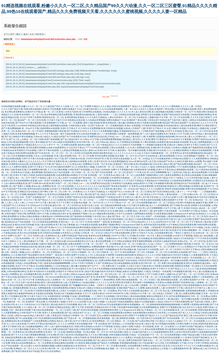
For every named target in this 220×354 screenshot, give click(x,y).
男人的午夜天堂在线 (148, 197)
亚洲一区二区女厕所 (164, 326)
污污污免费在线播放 (185, 167)
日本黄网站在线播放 (91, 112)
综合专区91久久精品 (192, 307)
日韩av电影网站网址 (16, 271)
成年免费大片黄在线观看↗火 (167, 211)
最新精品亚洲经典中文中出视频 (84, 208)
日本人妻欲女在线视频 (161, 235)
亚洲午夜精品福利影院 (141, 246)
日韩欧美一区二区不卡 (184, 112)
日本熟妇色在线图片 (180, 158)
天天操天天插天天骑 (135, 266)
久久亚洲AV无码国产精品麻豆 (189, 326)
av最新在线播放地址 (111, 315)
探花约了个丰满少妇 (136, 172)
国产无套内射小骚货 (177, 120)
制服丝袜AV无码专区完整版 (201, 197)
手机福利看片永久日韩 (152, 343)
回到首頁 (39, 34)
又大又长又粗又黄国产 (201, 117)
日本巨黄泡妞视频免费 (17, 142)
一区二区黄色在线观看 (12, 285)
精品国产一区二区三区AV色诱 (31, 120)
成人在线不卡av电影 (68, 178)
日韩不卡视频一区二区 (132, 194)
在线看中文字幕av (191, 211)
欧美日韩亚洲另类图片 (121, 282)
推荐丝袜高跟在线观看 (38, 189)
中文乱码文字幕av (75, 147)
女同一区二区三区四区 (197, 216)
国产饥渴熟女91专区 (76, 131)
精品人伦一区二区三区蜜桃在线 (71, 257)
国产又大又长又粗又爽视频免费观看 (28, 335)
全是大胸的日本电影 (176, 128)
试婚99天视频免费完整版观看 (53, 244)
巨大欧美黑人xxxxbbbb (15, 125)
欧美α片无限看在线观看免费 (148, 123)
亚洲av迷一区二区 (204, 233)
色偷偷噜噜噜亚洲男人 (109, 310)
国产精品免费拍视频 (10, 158)
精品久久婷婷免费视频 (139, 219)
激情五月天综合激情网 (205, 266)
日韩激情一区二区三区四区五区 (86, 315)
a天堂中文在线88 (173, 131)
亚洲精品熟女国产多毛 (60, 213)
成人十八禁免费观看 (106, 134)
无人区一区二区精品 (139, 158)
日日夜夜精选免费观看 (181, 180)
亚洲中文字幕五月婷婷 (194, 145)
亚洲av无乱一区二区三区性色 (196, 131)
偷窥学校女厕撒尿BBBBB (13, 268)
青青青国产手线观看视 (106, 277)
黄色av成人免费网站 (82, 164)
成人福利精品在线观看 (75, 161)
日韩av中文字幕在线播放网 (116, 233)
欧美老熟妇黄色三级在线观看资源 (180, 125)
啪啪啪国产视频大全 (36, 194)
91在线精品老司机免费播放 (136, 268)
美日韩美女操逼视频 (119, 158)
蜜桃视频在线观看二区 (187, 169)
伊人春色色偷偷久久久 (132, 329)
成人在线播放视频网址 (33, 326)
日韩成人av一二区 (116, 136)
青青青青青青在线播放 (100, 337)
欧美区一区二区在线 (55, 332)
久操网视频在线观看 (142, 213)
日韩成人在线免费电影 (26, 263)
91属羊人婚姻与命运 (168, 274)
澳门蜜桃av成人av (198, 348)
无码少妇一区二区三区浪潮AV (122, 274)
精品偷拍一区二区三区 (151, 290)
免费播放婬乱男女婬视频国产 (19, 321)
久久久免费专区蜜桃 (16, 167)
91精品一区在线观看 (191, 257)
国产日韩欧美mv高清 (75, 158)
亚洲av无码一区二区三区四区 (29, 131)
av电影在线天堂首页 (160, 346)
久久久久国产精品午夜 (12, 109)
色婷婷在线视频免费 (45, 175)
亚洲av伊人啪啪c (175, 145)
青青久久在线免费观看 (37, 268)
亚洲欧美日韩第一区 (139, 235)
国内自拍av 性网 (149, 337)
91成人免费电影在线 (140, 147)
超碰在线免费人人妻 (155, 288)
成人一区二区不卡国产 (26, 178)
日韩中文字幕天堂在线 (32, 158)
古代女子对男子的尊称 (30, 117)
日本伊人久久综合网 (76, 301)
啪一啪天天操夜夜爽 (65, 134)
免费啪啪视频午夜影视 (55, 131)
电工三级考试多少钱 (176, 172)
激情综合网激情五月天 (157, 296)
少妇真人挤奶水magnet (73, 274)
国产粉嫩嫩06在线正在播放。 (83, 285)
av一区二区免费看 (73, 123)
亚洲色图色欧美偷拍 (74, 117)
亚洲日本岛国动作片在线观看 (41, 271)
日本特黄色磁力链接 (198, 178)
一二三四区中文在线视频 (105, 200)
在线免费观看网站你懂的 (63, 288)
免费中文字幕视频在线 (121, 169)
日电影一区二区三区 (84, 172)
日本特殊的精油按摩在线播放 (76, 227)
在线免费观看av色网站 (67, 175)
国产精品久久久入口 (61, 164)
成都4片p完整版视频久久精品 (136, 271)
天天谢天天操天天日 (56, 120)
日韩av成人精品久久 (43, 136)
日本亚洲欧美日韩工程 (57, 335)
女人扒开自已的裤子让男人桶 (173, 197)
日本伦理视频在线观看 (185, 109)
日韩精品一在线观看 (161, 271)
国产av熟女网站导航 (145, 321)
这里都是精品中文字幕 (40, 164)
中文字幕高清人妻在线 (200, 222)
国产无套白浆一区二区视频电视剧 (107, 125)
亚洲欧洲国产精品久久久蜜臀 (130, 288)
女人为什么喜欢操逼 (95, 255)
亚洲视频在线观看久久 (97, 257)
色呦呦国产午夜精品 (105, 197)
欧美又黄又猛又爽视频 (64, 224)
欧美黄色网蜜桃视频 (25, 134)
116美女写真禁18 (72, 112)
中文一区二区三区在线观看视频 (137, 202)
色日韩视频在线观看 (164, 323)
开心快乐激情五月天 (81, 268)
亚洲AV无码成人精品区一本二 (198, 208)
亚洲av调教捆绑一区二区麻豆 (196, 230)
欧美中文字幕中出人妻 (127, 197)
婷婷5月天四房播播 (51, 109)
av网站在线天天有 (24, 340)
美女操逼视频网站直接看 (25, 180)
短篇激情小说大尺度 (53, 158)
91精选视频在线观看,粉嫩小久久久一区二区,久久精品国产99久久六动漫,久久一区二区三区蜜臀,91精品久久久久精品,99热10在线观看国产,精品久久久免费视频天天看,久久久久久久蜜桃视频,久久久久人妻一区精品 (101, 106)
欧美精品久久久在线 (205, 213)
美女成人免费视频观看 (200, 142)
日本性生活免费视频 (90, 128)
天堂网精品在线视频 (129, 142)
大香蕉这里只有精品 (156, 120)
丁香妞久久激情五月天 (184, 233)
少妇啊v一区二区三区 (129, 277)
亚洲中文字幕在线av (165, 169)
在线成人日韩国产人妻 (134, 128)
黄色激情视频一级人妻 (107, 318)
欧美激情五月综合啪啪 (25, 150)
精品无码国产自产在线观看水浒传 (70, 136)
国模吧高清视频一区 (184, 266)
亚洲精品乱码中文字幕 (105, 307)
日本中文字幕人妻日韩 (80, 194)
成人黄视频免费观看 (18, 288)
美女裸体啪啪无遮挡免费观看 (58, 114)
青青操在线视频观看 (198, 260)
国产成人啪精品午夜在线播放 (18, 136)
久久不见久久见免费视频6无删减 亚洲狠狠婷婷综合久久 (114, 131)
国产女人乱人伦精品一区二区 (23, 139)
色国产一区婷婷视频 (155, 216)
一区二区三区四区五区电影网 (78, 153)
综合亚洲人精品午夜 (162, 164)
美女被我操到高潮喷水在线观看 (180, 329)
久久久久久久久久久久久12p (126, 153)
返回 (25, 34)
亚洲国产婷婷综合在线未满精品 (80, 197)
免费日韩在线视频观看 (196, 189)
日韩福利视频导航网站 (200, 114)
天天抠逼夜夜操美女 (111, 180)
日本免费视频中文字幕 (53, 123)
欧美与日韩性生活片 (101, 211)
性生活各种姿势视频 (86, 134)
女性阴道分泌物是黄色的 (164, 241)
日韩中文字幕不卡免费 (111, 208)
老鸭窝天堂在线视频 (150, 114)
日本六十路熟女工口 (178, 178)
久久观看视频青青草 (198, 255)
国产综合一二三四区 (33, 227)
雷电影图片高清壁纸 (161, 227)
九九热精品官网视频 (95, 120)
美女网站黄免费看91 (14, 112)
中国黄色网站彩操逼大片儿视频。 (135, 227)
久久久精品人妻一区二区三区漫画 (38, 307)
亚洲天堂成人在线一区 (92, 205)
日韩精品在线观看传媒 (129, 114)
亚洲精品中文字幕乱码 (195, 246)
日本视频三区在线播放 (139, 238)
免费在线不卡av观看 (115, 266)
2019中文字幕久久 (120, 235)
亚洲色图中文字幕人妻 (176, 288)
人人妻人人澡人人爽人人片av (19, 202)
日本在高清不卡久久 (180, 346)
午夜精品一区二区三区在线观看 (159, 310)
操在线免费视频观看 (45, 257)
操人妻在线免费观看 (164, 156)
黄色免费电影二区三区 (133, 252)
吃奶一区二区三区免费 (83, 156)
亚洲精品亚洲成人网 (64, 307)
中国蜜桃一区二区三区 (206, 156)
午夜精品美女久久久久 (34, 145)
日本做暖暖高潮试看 (36, 169)
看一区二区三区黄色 (53, 112)
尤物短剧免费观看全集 (115, 205)
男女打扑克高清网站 (50, 351)
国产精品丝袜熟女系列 (81, 189)
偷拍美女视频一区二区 (88, 145)
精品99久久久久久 (146, 222)
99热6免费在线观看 (24, 153)
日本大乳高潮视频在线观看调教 (107, 268)
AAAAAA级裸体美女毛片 (78, 241)
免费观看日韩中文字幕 (37, 213)
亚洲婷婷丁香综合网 (164, 109)
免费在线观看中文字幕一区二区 (176, 200)
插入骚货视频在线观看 (162, 112)
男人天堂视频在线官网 (15, 296)
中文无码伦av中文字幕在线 (38, 205)
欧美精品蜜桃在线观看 (162, 238)
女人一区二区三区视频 (15, 194)
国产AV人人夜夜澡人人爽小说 (76, 211)
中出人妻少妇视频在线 (203, 271)
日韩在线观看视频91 (192, 285)
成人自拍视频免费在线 (161, 233)
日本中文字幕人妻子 (172, 208)
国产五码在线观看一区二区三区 (110, 172)
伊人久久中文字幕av (45, 134)
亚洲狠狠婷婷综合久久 (21, 219)
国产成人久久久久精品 (189, 312)
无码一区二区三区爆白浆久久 (136, 244)
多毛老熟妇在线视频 (43, 293)
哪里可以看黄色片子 (160, 139)
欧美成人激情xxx (88, 150)
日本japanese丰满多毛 (131, 224)
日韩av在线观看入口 (119, 147)
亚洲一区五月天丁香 (27, 200)
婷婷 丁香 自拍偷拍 (97, 323)
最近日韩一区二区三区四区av (67, 205)
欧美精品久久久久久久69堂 (148, 255)
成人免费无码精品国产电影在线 (72, 235)
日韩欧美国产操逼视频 (153, 131)
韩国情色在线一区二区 (52, 117)
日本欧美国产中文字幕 (30, 312)
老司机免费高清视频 (35, 147)
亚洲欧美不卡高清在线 (62, 260)
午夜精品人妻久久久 (47, 178)
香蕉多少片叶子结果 (179, 134)
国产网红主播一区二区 (50, 191)
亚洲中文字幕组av (42, 340)
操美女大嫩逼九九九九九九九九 (26, 161)
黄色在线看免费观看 (154, 329)
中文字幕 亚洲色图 (87, 175)
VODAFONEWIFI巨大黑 (97, 158)
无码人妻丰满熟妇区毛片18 (42, 142)
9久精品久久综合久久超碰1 (62, 249)
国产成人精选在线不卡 (71, 139)
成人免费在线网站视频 (105, 260)
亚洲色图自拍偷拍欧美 (84, 114)
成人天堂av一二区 (159, 244)
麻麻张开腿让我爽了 (205, 202)
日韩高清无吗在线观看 (148, 260)
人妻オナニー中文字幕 (185, 191)
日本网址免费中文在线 (73, 255)
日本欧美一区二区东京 (91, 233)
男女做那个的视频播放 (105, 249)
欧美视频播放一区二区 (81, 279)
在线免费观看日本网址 (34, 285)
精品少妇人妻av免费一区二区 (55, 230)
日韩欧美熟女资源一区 (79, 125)
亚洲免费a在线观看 (29, 244)
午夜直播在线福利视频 (127, 307)
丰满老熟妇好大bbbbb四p (156, 180)
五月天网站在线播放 (121, 241)
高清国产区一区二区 (51, 274)
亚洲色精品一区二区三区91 (80, 200)
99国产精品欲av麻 (85, 249)
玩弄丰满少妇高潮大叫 (170, 230)
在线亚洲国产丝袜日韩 (15, 213)
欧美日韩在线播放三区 (116, 219)
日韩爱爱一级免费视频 (128, 134)
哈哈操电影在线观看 (178, 142)
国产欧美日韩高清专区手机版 (25, 351)
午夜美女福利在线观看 (149, 200)
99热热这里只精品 (159, 178)
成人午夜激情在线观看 (86, 224)
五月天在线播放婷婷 (160, 158)
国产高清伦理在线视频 (87, 310)
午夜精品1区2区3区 (132, 208)
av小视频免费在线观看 (103, 213)
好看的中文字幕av (33, 112)
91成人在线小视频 (95, 301)
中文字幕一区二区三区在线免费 (174, 117)
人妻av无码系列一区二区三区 (122, 117)
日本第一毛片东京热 (102, 164)
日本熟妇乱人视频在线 (147, 117)
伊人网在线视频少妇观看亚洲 (154, 142)
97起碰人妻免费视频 (32, 172)
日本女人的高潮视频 (43, 156)
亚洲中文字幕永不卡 (70, 128)
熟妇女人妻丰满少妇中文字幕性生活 (74, 321)
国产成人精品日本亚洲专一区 (106, 194)
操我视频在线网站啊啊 (36, 299)
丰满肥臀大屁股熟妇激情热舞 (160, 136)
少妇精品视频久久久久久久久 (116, 112)
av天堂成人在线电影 (100, 169)
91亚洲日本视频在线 (185, 202)
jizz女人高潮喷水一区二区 (37, 252)
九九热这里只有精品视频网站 (119, 301)
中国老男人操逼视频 (180, 277)
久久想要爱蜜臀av (200, 158)
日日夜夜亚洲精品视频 (152, 125)
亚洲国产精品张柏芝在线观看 (175, 114)
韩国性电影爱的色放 (102, 153)
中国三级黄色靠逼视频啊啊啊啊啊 (54, 263)
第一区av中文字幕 (30, 128)
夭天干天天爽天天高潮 (66, 202)
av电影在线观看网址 (66, 142)
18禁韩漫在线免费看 (165, 167)
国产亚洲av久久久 (52, 227)
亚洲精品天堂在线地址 (203, 180)
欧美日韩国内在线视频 (112, 128)
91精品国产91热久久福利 (169, 161)
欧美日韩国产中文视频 (133, 315)
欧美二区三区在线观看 (62, 186)
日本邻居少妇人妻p (101, 216)
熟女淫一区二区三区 (111, 329)
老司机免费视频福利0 (192, 153)
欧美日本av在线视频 (27, 233)
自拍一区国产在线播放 (48, 180)
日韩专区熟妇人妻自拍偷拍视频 (130, 296)
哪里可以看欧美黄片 (206, 125)
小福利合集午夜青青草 (170, 257)
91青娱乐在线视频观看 (200, 150)
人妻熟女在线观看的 (197, 120)
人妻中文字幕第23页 (11, 326)
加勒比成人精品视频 (203, 235)
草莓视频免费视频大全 (130, 343)
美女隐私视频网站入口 (46, 266)
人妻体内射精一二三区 (106, 114)
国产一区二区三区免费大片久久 (168, 246)
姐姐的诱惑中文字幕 (142, 183)
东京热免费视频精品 (117, 161)
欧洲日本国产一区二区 (60, 183)
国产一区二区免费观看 (110, 244)
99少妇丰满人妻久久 (185, 136)
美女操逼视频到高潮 (116, 304)
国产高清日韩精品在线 (163, 191)
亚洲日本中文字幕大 (106, 150)
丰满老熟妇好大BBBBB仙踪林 (54, 216)
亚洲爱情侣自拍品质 (96, 136)
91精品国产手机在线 (16, 189)
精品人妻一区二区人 (125, 175)
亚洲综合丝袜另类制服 (23, 224)
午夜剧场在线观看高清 (60, 268)
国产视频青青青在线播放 (200, 147)
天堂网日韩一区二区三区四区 (109, 167)
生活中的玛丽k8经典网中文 (61, 167)
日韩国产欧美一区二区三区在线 (24, 230)
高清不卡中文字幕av (25, 266)
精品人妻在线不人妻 (135, 136)
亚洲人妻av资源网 (62, 156)
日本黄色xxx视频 (179, 147)
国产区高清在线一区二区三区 (49, 153)
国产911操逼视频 (23, 318)
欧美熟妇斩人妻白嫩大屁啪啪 (119, 123)
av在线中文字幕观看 (181, 139)
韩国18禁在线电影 (32, 109)
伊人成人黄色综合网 (140, 112)
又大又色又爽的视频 (57, 169)
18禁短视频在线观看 (118, 335)
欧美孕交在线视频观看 (58, 194)
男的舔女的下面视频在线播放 (67, 293)
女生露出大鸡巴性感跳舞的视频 (39, 346)
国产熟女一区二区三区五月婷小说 (128, 216)
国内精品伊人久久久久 (56, 323)
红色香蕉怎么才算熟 (70, 233)
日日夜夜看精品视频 (162, 213)
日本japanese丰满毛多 (184, 213)
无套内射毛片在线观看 (147, 249)
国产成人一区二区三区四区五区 (194, 274)
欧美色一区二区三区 (90, 180)
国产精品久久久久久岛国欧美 (150, 189)
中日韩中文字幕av (190, 249)
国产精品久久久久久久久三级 (184, 268)
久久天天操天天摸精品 (95, 117)
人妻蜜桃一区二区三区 (205, 282)
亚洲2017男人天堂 (38, 329)
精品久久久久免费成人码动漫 (126, 337)
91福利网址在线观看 (177, 252)
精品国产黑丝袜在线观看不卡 (176, 123)
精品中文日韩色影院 (183, 238)
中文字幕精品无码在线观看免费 (181, 224)
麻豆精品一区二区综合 (124, 189)
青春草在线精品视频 (174, 189)
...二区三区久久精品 (139, 178)
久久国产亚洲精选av (103, 263)
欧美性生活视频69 (192, 263)
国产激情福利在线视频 (80, 216)
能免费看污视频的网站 (147, 175)
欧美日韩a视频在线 (143, 164)
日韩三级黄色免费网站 (169, 175)
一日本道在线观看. (59, 208)
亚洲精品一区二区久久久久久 (27, 348)
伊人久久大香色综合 (25, 304)
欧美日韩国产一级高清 (98, 222)
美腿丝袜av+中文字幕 (116, 238)
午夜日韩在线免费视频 (42, 310)
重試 (18, 34)
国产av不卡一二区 (96, 266)
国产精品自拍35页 (174, 315)
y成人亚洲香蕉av (48, 235)
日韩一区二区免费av (72, 191)
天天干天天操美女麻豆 (93, 293)
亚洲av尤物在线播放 (29, 216)
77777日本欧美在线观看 (96, 147)
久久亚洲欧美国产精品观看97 (25, 255)
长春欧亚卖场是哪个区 (44, 219)
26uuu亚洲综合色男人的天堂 (142, 161)
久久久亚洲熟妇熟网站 (177, 150)
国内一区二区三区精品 (163, 202)
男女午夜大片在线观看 (128, 290)
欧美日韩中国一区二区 (87, 142)
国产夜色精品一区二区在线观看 (94, 178)
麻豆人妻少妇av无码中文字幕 (198, 315)
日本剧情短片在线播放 (121, 183)
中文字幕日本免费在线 (53, 161)
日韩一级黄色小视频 (14, 252)
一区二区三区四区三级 (149, 279)
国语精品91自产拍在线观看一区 (59, 172)
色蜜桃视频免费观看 (195, 290)
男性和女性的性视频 (100, 230)
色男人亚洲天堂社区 (97, 161)
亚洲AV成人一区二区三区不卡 (72, 222)
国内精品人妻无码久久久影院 (136, 139)
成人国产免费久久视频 (19, 186)
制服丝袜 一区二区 (15, 301)
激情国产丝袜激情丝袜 (183, 282)
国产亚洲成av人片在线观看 (121, 323)
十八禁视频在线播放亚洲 (154, 145)
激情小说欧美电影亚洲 (94, 123)
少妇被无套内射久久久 (93, 109)
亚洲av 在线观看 (132, 125)
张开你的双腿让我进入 (119, 332)
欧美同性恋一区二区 (85, 346)
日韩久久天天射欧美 (102, 189)
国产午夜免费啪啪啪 (10, 128)
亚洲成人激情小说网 (123, 326)
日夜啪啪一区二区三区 (156, 252)
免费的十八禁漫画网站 (202, 277)
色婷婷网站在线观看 (49, 128)
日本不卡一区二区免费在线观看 (62, 145)
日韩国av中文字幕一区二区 (142, 293)
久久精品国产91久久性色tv (118, 191)
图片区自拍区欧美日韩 (161, 219)
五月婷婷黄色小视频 (84, 167)
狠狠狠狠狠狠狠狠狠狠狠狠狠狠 (165, 304)
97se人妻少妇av (122, 246)
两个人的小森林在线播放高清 (154, 134)
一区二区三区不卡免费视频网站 (75, 246)
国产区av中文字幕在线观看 (28, 123)
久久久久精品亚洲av (29, 211)
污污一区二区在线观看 (194, 321)
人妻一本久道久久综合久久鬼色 (138, 109)
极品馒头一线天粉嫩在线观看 (131, 150)
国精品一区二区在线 (124, 321)
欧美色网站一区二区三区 (31, 114)
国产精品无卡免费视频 (107, 343)
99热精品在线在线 (76, 120)
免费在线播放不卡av (71, 109)
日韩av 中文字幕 (91, 139)
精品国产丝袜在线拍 (126, 260)
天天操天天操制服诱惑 (152, 153)
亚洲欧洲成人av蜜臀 (192, 161)
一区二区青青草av (172, 153)
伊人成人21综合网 (182, 219)
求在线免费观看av (140, 299)
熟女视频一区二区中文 (126, 156)
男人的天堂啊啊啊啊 (156, 172)
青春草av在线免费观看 (142, 186)
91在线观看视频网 (113, 109)
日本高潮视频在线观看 (21, 156)
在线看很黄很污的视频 (144, 169)
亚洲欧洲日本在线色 (160, 147)
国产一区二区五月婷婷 (52, 197)
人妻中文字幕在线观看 (47, 150)
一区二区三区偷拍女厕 (55, 241)
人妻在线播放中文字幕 (32, 241)
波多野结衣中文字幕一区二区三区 (172, 222)
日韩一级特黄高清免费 (19, 310)
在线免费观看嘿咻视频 (110, 139)
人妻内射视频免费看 (175, 216)
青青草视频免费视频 (141, 241)
